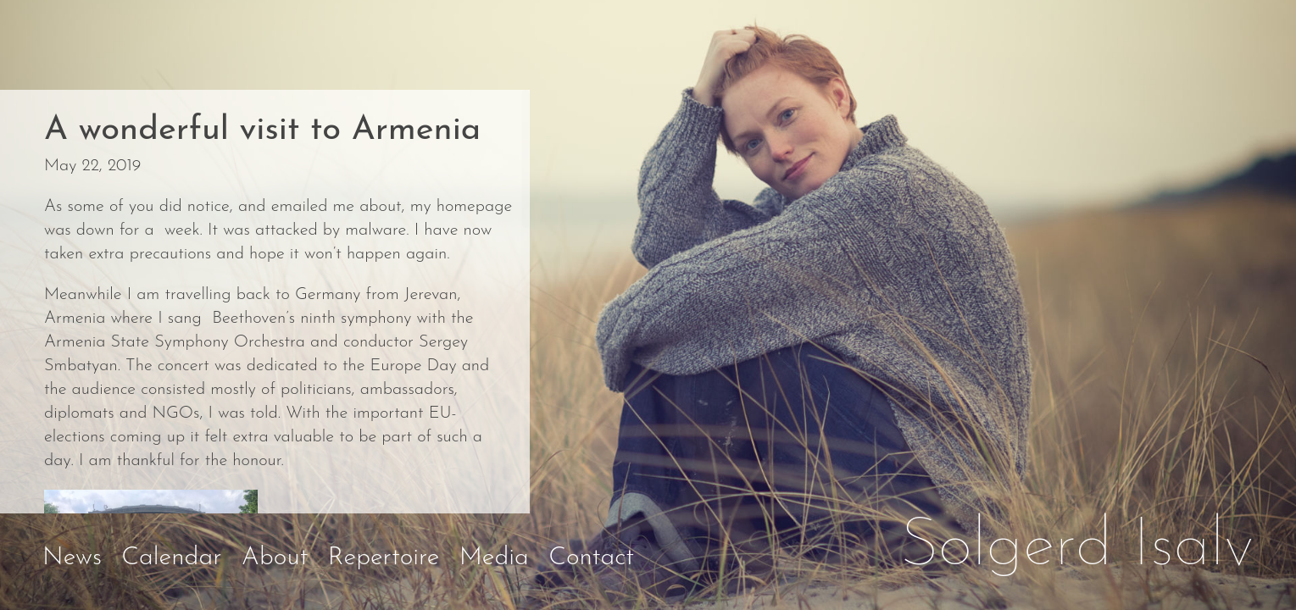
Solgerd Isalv (1077, 547)
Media (494, 558)
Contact (591, 558)
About (275, 558)
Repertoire (384, 558)
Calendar (171, 558)
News (72, 558)
